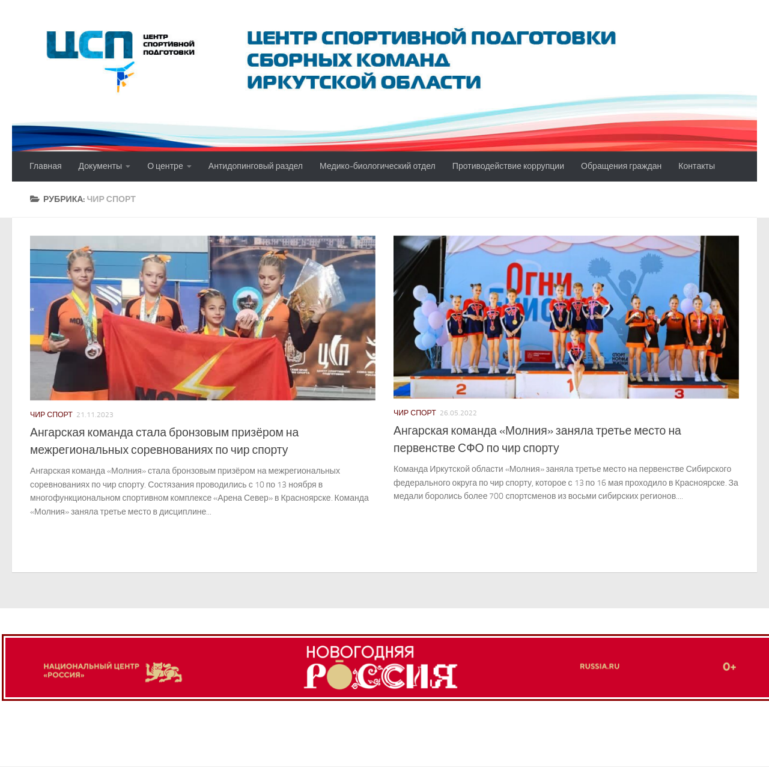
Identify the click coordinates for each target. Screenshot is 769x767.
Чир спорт (51, 415)
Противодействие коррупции (508, 166)
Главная (45, 166)
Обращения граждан (621, 166)
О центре (165, 166)
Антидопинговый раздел (255, 166)
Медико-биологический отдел (378, 166)
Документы (101, 166)
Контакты (696, 166)
